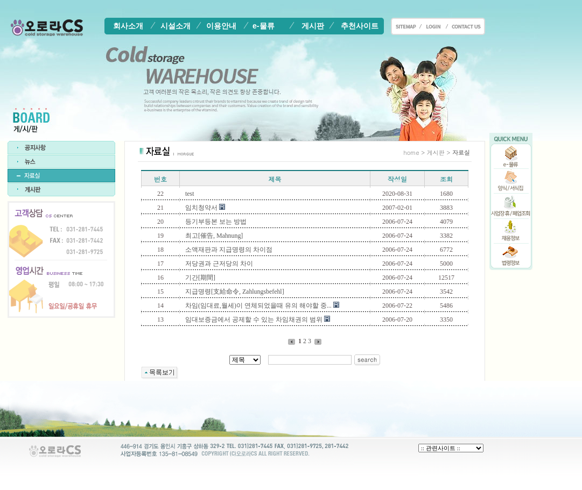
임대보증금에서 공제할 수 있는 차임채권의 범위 (253, 319)
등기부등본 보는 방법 (216, 221)
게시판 (312, 26)
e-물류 (263, 26)
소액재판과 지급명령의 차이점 (228, 249)
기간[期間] (200, 277)
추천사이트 (359, 26)
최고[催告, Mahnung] (214, 235)
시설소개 (175, 26)
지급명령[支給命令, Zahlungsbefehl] (234, 291)
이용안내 (221, 26)
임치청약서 (201, 207)
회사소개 (128, 26)
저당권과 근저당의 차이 (219, 263)
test (189, 193)
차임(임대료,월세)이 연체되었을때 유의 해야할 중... (258, 305)
